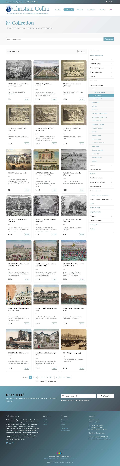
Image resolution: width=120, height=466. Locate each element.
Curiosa (92, 229)
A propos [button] (90, 9)
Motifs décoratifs (95, 207)
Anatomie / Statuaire (96, 190)
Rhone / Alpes (96, 153)
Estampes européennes (83, 400)
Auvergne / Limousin (97, 128)
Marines (92, 173)
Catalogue (46, 422)
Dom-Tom (94, 161)
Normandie (95, 109)
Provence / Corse (97, 157)
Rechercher (108, 39)
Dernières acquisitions (96, 55)
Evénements (64, 428)
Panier (103, 9)
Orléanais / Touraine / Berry (99, 117)
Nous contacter (65, 430)
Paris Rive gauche (98, 99)
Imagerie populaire (95, 212)
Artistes (80, 9)
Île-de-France (95, 102)
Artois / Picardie (96, 139)
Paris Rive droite (98, 95)
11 (60, 377)
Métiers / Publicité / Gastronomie (99, 195)
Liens (62, 426)
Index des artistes (95, 51)
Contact (45, 424)
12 (63, 377)
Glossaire (63, 424)
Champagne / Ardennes (98, 142)
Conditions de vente (66, 422)
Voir (27, 99)
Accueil (58, 9)
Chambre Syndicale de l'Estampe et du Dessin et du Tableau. (60, 458)
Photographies (94, 224)
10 (56, 377)
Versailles (94, 106)
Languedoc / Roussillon (98, 124)
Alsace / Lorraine (96, 135)
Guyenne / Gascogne (97, 150)
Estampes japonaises (67, 400)
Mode (92, 203)
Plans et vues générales (99, 92)
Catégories (69, 9)
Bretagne (94, 131)
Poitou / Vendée (96, 120)
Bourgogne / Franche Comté (99, 113)
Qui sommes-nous (66, 420)
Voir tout (81, 51)
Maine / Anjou (95, 146)
